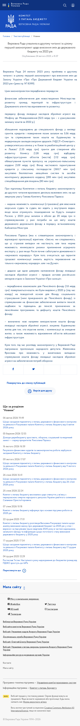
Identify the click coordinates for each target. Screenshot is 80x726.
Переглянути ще (12, 570)
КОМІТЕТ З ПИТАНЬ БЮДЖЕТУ (33, 18)
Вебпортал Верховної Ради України (19, 622)
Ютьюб (13, 609)
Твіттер (50, 604)
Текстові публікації (22, 36)
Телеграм (14, 614)
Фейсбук (14, 604)
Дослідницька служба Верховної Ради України (24, 637)
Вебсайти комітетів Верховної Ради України (23, 627)
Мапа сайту (8, 668)
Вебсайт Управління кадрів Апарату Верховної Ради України (31, 632)
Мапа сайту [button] (12, 587)
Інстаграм (51, 609)
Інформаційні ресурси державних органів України (26, 655)
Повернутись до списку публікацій (26, 383)
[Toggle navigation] (4, 5)
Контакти (7, 663)
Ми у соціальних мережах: (23, 599)
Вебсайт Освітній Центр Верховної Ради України (26, 642)
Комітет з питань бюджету (43, 688)
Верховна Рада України (34, 24)
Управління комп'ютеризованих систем (56, 683)
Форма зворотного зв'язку (35, 702)
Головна (6, 36)
